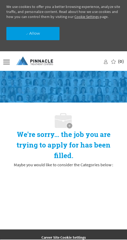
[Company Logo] (39, 61)
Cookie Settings (86, 16)
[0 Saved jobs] (117, 61)
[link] (106, 61)
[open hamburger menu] (6, 61)
